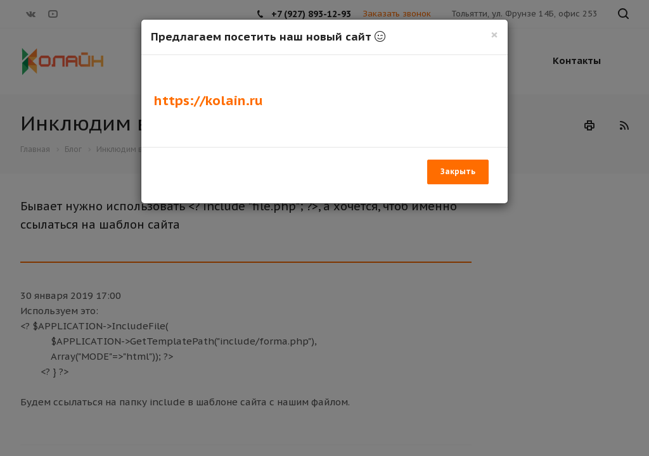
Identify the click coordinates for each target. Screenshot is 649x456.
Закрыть (457, 171)
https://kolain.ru (208, 100)
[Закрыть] (494, 34)
